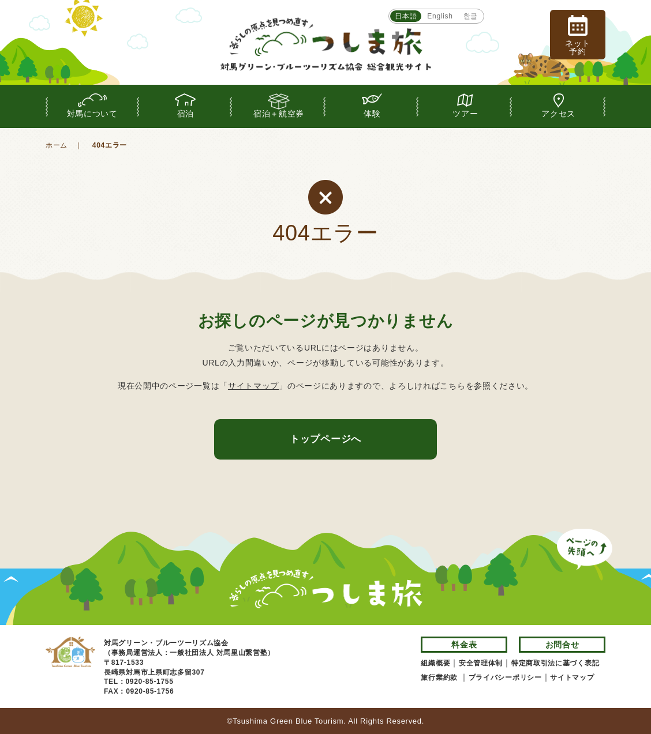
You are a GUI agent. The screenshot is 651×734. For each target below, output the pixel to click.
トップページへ (325, 439)
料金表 (464, 644)
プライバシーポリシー (505, 677)
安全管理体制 (481, 663)
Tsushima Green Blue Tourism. (289, 721)
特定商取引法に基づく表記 (555, 663)
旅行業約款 (440, 677)
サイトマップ (253, 385)
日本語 (406, 16)
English (439, 16)
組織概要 (435, 663)
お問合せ (562, 644)
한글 (470, 16)
